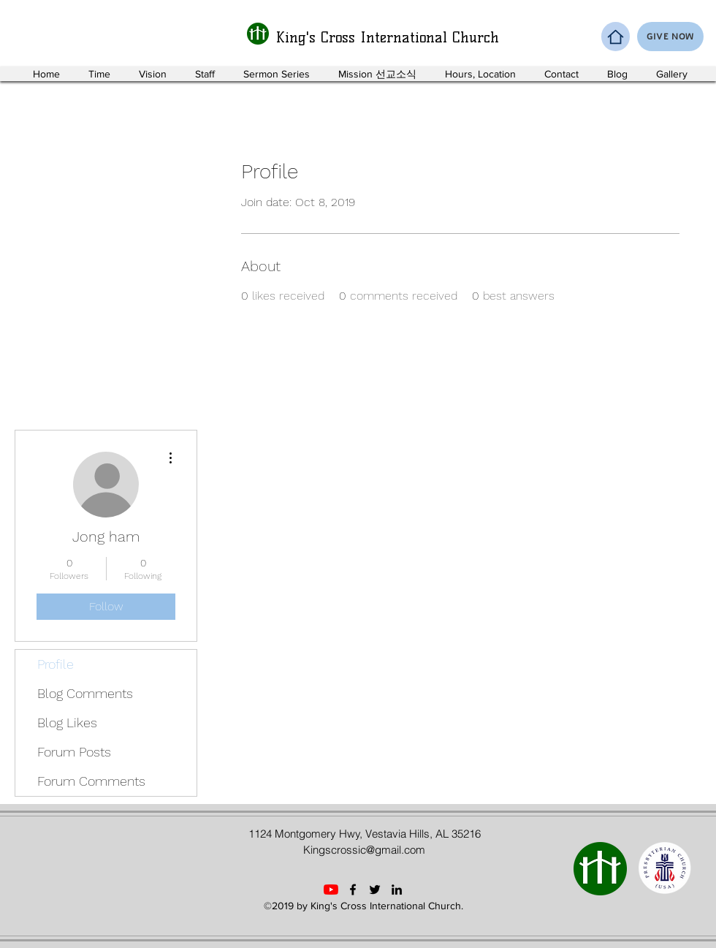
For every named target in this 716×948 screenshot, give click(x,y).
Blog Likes (67, 722)
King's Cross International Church (387, 37)
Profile (55, 664)
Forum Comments (91, 781)
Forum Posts (74, 751)
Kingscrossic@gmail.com (364, 850)
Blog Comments (85, 693)
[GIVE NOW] (670, 36)
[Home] (615, 36)
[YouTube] (331, 889)
